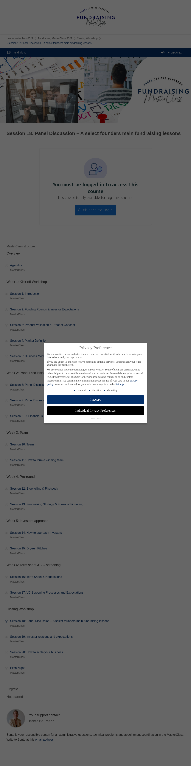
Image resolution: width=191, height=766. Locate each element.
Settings (119, 384)
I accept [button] (95, 399)
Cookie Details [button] (95, 419)
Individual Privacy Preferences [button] (95, 410)
